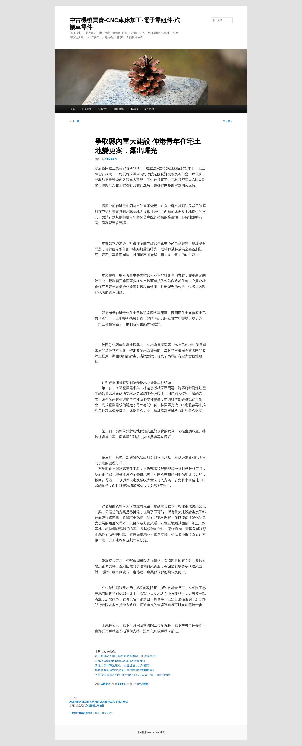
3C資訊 (134, 108)
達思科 (85, 701)
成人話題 (149, 108)
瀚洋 (97, 701)
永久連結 (143, 683)
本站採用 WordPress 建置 (151, 732)
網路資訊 (119, 108)
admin (121, 683)
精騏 (125, 701)
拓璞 (92, 701)
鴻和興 (78, 701)
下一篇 (228, 121)
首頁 (72, 108)
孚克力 (118, 701)
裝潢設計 (102, 108)
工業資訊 (86, 108)
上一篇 (74, 121)
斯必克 (111, 701)
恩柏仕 (103, 701)
